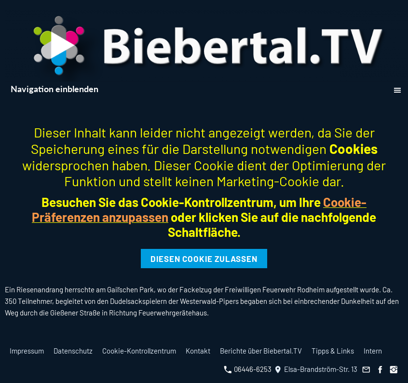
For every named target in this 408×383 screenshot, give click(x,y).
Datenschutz (73, 350)
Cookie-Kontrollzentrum (139, 350)
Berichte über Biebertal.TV (261, 350)
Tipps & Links (333, 350)
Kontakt (198, 350)
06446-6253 (248, 369)
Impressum (27, 350)
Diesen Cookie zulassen (204, 258)
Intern (373, 350)
